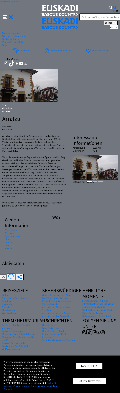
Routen (8, 242)
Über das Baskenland (53, 331)
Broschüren (21, 50)
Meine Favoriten (96, 50)
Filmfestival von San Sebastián (98, 303)
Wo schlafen (11, 229)
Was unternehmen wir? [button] (14, 35)
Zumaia (6, 307)
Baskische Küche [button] (10, 39)
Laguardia (7, 304)
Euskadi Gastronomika (14, 343)
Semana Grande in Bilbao (95, 300)
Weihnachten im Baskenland (97, 309)
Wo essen (9, 232)
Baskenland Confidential (15, 346)
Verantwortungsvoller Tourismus (59, 340)
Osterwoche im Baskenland (96, 315)
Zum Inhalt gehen (9, 1)
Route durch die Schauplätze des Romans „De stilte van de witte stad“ (19, 337)
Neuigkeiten (48, 324)
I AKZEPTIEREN (89, 365)
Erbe (7, 245)
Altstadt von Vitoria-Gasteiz (56, 313)
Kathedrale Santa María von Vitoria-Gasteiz (56, 303)
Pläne (8, 238)
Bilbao (5, 295)
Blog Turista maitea (52, 328)
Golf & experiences (11, 349)
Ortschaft (7, 108)
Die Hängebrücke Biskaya (55, 298)
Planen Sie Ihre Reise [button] (13, 42)
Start (5, 105)
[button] (8, 16)
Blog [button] (4, 45)
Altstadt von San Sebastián (56, 316)
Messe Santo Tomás (92, 312)
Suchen (111, 23)
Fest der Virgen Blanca (93, 306)
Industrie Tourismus (12, 331)
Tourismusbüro (12, 235)
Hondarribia (8, 310)
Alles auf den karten (57, 50)
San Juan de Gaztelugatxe (15, 298)
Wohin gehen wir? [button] (11, 32)
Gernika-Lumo (9, 313)
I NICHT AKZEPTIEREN (89, 381)
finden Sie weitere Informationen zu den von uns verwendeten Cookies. (30, 386)
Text (115, 10)
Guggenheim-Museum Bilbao (57, 295)
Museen (9, 248)
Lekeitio (6, 301)
